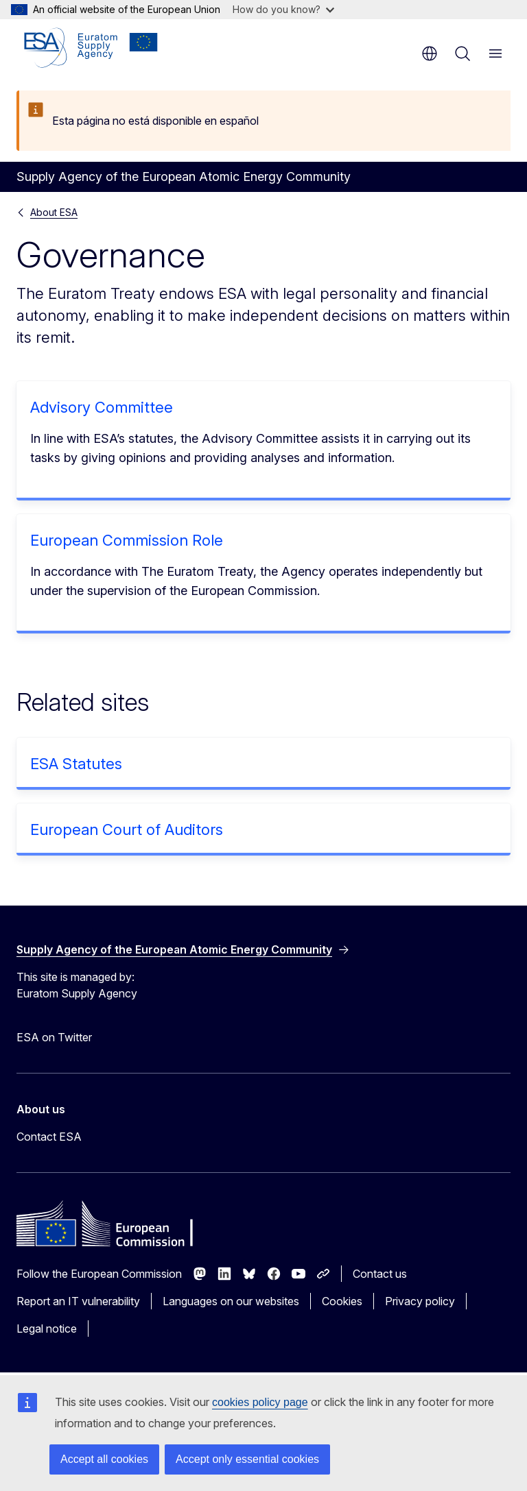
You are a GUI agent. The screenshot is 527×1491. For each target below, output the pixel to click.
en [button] (429, 53)
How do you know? (283, 9)
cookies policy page (260, 1402)
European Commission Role (126, 540)
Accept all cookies (104, 1459)
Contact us (380, 1274)
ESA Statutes (76, 764)
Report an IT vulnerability (78, 1301)
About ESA (54, 212)
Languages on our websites (231, 1301)
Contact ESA (49, 1136)
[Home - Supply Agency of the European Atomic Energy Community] (90, 48)
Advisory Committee (101, 407)
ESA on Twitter (54, 1037)
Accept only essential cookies (247, 1459)
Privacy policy (420, 1301)
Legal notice (46, 1328)
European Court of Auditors (126, 829)
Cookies (342, 1301)
